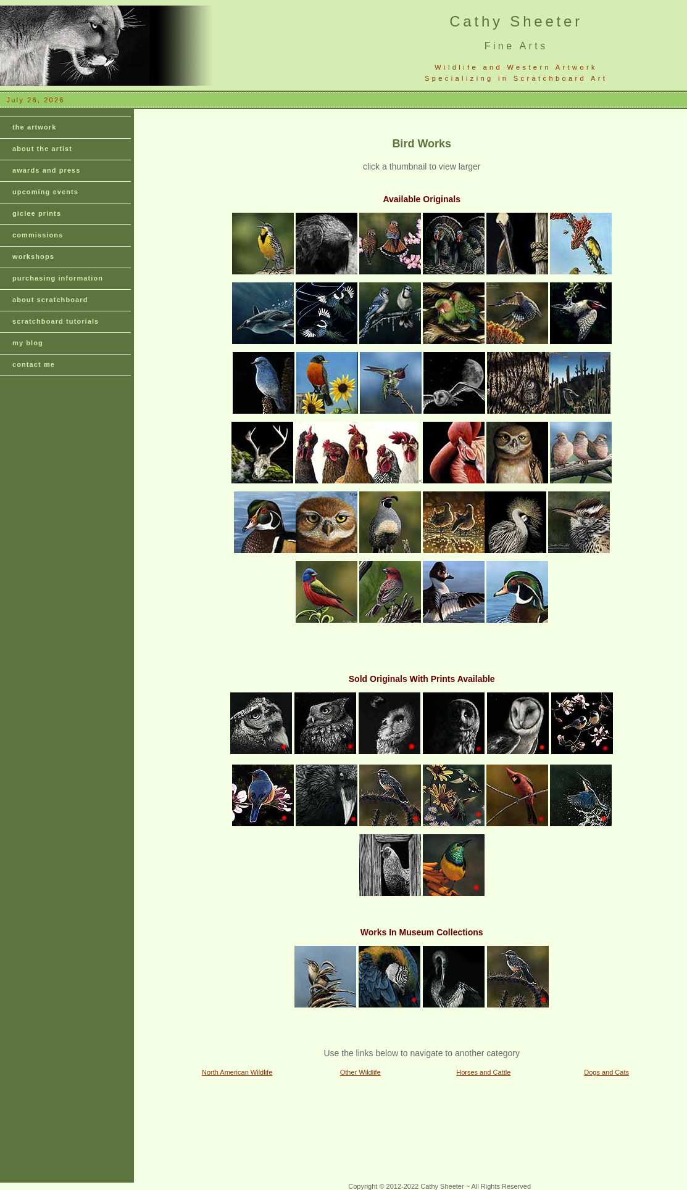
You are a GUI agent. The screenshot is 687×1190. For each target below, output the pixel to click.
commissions (37, 235)
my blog (27, 343)
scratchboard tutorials (55, 321)
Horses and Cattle (483, 1072)
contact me (33, 364)
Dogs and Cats (606, 1072)
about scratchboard (50, 299)
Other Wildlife (360, 1072)
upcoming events (45, 191)
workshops (33, 256)
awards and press (46, 170)
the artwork (34, 127)
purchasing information (57, 278)
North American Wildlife (237, 1072)
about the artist (42, 148)
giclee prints (36, 213)
